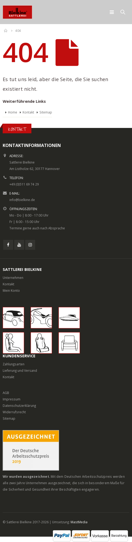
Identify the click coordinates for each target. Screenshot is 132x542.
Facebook (8, 245)
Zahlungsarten (13, 364)
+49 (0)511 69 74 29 (24, 184)
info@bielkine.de (22, 200)
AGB (6, 393)
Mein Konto (11, 290)
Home (12, 112)
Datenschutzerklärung (19, 405)
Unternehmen (13, 277)
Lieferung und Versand (20, 370)
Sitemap (45, 112)
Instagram (30, 245)
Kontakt (28, 112)
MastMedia (79, 522)
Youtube (19, 245)
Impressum (11, 399)
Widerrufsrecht (14, 412)
